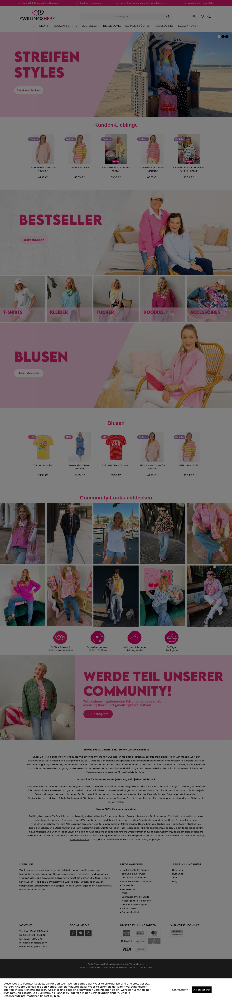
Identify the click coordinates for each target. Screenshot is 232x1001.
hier (56, 995)
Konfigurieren (180, 989)
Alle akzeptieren (201, 990)
